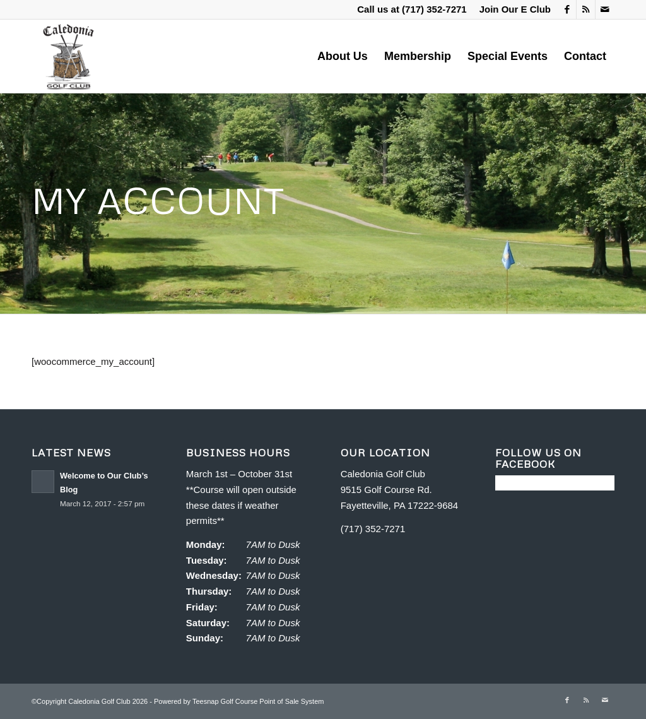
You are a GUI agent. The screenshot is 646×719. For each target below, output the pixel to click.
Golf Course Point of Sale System (272, 701)
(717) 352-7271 (434, 9)
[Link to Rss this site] (586, 9)
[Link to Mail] (605, 9)
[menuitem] (512, 9)
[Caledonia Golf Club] (68, 56)
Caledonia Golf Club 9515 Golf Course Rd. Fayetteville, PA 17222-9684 (400, 489)
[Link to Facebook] (567, 9)
